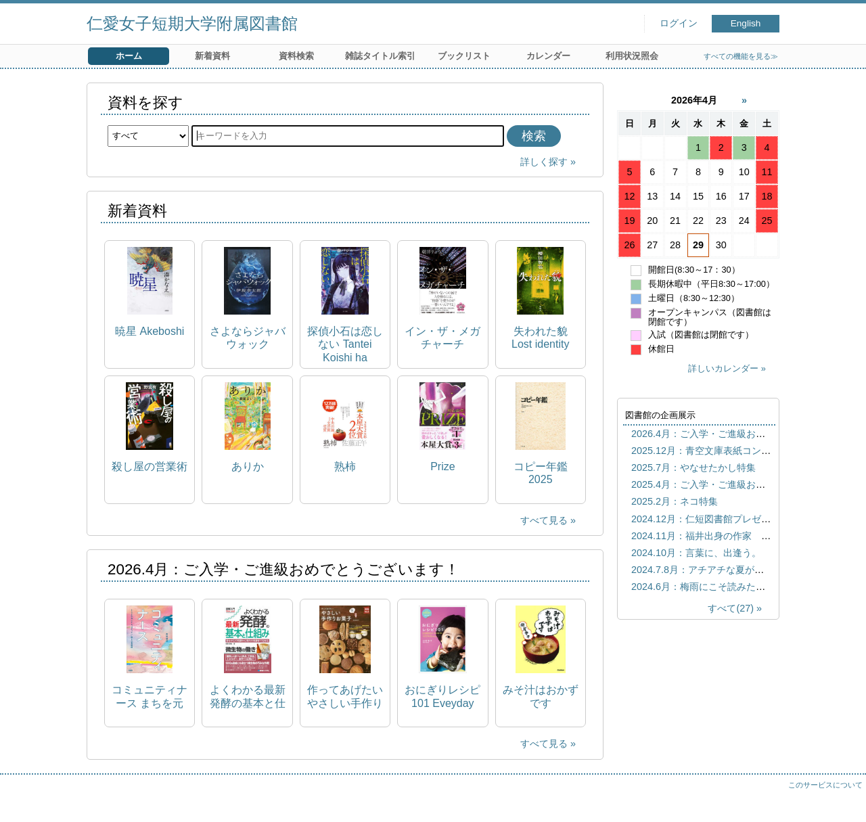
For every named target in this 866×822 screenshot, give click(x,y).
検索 (534, 136)
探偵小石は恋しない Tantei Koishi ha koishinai (345, 344)
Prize (442, 466)
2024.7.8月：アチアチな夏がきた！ (707, 569)
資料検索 (296, 56)
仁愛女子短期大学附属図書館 (192, 23)
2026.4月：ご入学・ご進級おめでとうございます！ (740, 433)
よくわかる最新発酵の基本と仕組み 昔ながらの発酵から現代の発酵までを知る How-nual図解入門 (248, 696)
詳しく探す (544, 161)
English (746, 23)
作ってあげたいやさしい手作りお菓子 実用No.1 (345, 696)
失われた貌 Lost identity (540, 337)
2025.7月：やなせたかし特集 (693, 467)
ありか (247, 466)
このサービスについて (825, 785)
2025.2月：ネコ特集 (674, 501)
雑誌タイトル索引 (380, 56)
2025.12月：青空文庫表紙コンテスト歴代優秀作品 (738, 450)
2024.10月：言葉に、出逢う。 (696, 552)
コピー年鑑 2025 (541, 473)
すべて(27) (731, 608)
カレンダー (548, 56)
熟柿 (345, 466)
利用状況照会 (632, 56)
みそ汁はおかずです (540, 696)
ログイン (679, 23)
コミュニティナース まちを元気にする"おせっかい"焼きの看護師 (149, 696)
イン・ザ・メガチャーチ (442, 337)
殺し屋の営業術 (149, 466)
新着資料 (212, 56)
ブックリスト (464, 56)
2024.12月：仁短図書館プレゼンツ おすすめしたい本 (748, 518)
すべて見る (544, 520)
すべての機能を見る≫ (741, 56)
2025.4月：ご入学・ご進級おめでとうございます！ (740, 484)
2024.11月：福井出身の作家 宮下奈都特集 (724, 535)
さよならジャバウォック (248, 337)
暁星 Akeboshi (149, 331)
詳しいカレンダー (723, 368)
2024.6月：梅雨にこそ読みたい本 (703, 586)
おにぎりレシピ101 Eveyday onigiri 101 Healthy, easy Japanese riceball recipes (442, 696)
